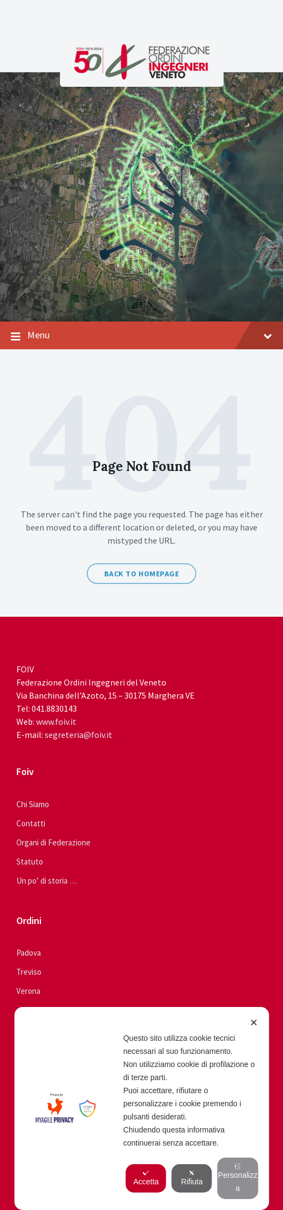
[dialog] (141, 1108)
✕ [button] (254, 1022)
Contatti (30, 823)
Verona (28, 991)
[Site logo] (142, 76)
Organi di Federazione (53, 842)
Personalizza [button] (237, 1178)
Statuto (29, 861)
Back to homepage (141, 574)
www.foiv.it (56, 721)
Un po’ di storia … (46, 880)
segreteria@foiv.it (78, 734)
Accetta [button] (146, 1178)
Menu (141, 336)
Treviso (28, 972)
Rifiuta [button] (192, 1178)
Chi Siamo (32, 804)
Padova (28, 952)
